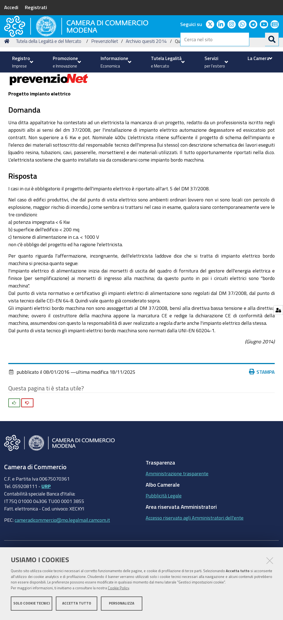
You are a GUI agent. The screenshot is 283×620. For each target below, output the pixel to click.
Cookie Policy (118, 590)
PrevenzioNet (104, 86)
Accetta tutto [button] (76, 605)
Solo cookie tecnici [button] (31, 605)
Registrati (36, 7)
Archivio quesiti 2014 (146, 86)
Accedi (11, 7)
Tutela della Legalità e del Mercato (48, 86)
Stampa (262, 416)
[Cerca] (272, 39)
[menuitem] (22, 61)
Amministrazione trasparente (177, 518)
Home (7, 86)
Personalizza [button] (121, 605)
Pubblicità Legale (164, 540)
